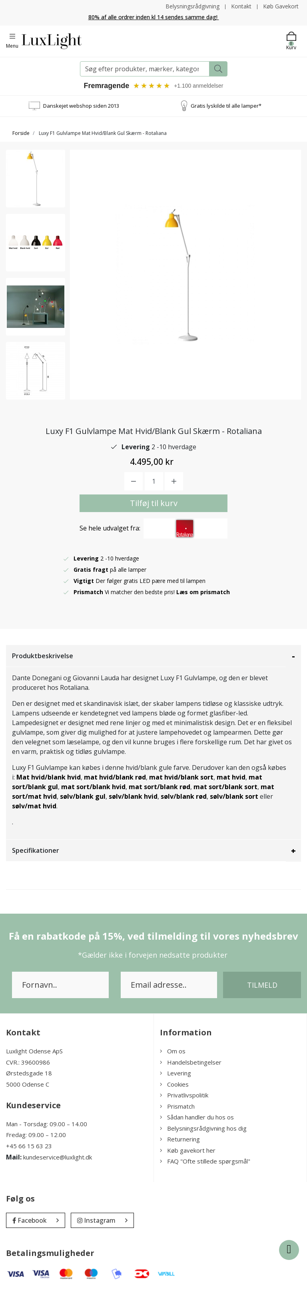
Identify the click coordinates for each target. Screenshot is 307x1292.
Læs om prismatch (203, 592)
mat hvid (231, 777)
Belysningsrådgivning (192, 6)
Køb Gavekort (281, 6)
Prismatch (177, 1106)
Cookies (174, 1084)
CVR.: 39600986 (28, 1062)
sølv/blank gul (83, 796)
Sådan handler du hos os (197, 1117)
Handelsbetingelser (190, 1062)
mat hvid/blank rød (115, 777)
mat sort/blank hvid (93, 787)
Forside (21, 133)
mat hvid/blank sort (181, 777)
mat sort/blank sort (225, 787)
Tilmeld (262, 985)
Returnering (180, 1139)
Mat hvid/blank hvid (48, 777)
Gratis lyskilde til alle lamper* (226, 105)
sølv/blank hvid (133, 796)
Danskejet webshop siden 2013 (81, 105)
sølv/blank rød (184, 796)
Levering (175, 1073)
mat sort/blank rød (159, 787)
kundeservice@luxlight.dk (57, 1157)
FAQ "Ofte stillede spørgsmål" (205, 1161)
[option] (35, 179)
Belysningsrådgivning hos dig (203, 1128)
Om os (172, 1051)
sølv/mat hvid (34, 806)
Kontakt (241, 6)
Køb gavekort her (187, 1150)
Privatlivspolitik (184, 1095)
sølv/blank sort (234, 796)
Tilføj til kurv (153, 503)
